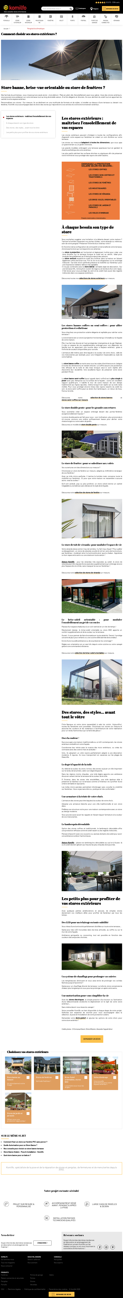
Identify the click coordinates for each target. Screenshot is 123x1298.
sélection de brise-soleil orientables (89, 653)
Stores (32, 1281)
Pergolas (4, 1281)
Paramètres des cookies (58, 1289)
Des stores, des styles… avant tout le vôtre (22, 128)
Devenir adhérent (34, 1259)
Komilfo (4, 1257)
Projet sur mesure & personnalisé (23, 1205)
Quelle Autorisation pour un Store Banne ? (20, 1145)
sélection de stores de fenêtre (87, 492)
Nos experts (58, 1263)
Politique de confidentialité (34, 1289)
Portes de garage (36, 1275)
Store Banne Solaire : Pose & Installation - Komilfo (24, 1152)
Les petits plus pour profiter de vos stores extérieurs (27, 132)
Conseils (58, 1257)
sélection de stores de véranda (87, 573)
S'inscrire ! (42, 1243)
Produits (5, 1272)
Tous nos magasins (8, 1263)
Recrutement (32, 1263)
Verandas (33, 1285)
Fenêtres (4, 1275)
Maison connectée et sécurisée (12, 1278)
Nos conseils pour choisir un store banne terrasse (24, 1148)
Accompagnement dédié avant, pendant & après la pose (64, 1205)
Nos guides (58, 1259)
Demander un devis (91, 1039)
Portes (32, 1278)
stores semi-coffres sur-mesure (75, 400)
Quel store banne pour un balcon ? (17, 1155)
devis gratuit (81, 1018)
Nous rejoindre (34, 1257)
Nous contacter (7, 1266)
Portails (4, 1285)
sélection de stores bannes (101, 398)
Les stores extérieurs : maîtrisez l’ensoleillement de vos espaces (28, 117)
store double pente (89, 425)
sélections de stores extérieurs (92, 278)
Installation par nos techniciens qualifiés (64, 1219)
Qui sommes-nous (7, 1259)
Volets (51, 1275)
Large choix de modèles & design (104, 1205)
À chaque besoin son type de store (19, 123)
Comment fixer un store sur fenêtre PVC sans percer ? (25, 1142)
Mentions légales (14, 1289)
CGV (2, 1289)
